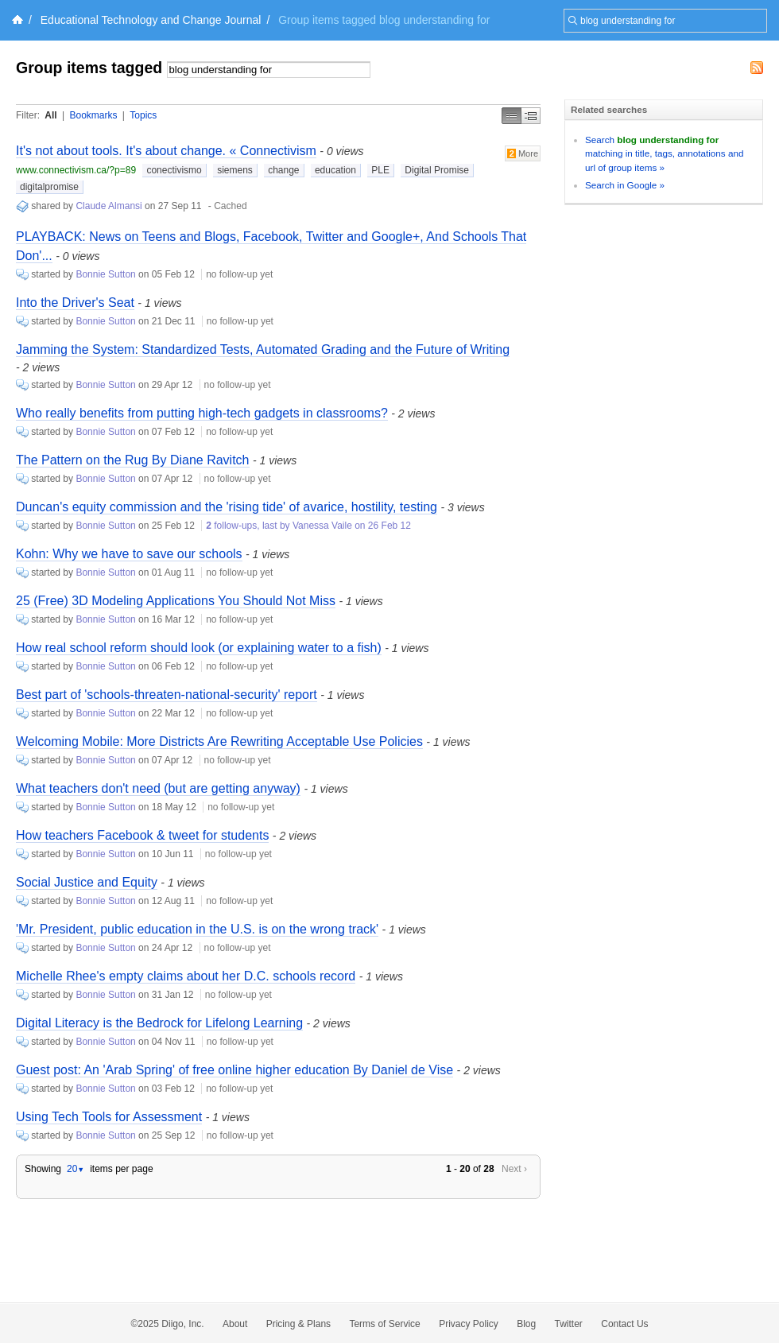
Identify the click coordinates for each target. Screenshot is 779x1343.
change (283, 170)
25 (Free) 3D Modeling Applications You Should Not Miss (175, 600)
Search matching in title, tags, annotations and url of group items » (664, 153)
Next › (514, 1168)
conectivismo (173, 170)
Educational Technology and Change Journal (151, 20)
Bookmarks (93, 115)
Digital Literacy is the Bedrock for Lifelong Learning (159, 1023)
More (522, 153)
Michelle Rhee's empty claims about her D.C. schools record (185, 976)
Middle (531, 115)
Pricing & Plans (298, 1323)
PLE (380, 170)
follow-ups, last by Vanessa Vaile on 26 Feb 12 (308, 525)
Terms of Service (384, 1323)
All (50, 115)
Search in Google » (625, 185)
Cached (230, 206)
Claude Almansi (108, 206)
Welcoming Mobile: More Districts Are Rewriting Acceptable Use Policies (219, 741)
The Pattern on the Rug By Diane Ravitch (133, 460)
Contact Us (624, 1323)
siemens (235, 170)
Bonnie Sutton (105, 274)
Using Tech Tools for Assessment (109, 1117)
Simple (511, 115)
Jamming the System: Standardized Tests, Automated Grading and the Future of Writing (263, 349)
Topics (143, 115)
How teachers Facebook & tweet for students (142, 835)
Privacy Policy (468, 1323)
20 (75, 1168)
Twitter (569, 1323)
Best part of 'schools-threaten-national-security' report (166, 694)
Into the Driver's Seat (75, 302)
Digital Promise (437, 170)
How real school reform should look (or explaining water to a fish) (199, 647)
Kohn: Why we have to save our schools (129, 554)
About (235, 1323)
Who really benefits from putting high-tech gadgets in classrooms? (202, 413)
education (335, 170)
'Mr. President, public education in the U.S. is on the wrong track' (197, 929)
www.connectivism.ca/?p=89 (76, 170)
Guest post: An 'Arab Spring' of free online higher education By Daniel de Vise (234, 1070)
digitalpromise (49, 186)
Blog (526, 1323)
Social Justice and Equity (86, 882)
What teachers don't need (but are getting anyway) (158, 788)
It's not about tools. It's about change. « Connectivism (166, 150)
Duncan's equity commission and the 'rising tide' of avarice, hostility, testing (226, 507)
